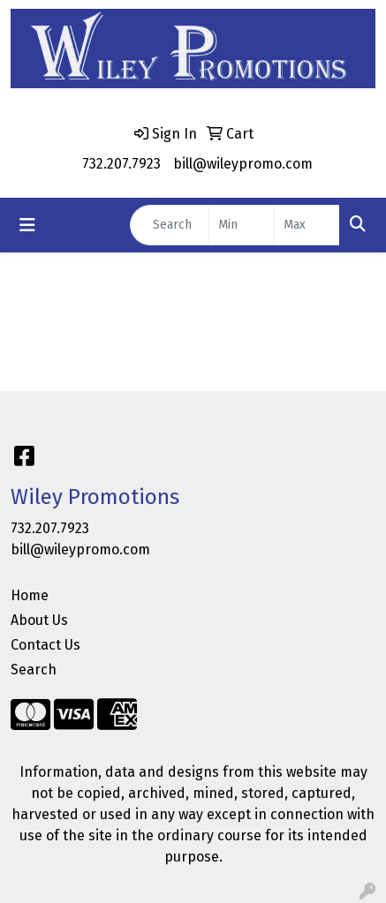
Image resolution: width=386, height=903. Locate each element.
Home (30, 595)
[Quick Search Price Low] (241, 225)
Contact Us (45, 644)
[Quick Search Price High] (307, 225)
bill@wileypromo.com (243, 163)
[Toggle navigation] (27, 225)
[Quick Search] (169, 225)
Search (34, 669)
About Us (39, 620)
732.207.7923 (121, 163)
